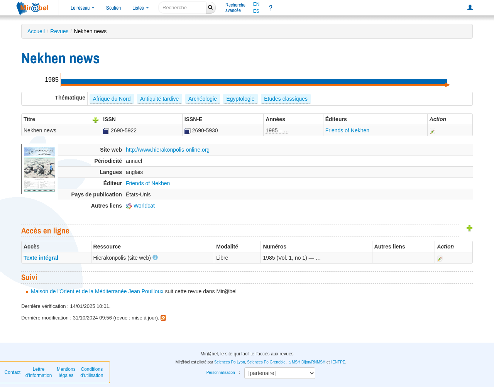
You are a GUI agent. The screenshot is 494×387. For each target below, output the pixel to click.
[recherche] (182, 7)
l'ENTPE (338, 362)
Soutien (113, 7)
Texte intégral (41, 258)
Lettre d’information (38, 372)
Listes (140, 7)
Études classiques (286, 99)
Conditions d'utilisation (91, 372)
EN (256, 4)
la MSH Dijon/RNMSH (306, 362)
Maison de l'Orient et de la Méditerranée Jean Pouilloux (97, 291)
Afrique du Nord (111, 99)
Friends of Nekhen (347, 130)
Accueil (36, 31)
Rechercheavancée (235, 8)
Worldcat (140, 206)
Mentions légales (66, 372)
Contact (12, 372)
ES (256, 11)
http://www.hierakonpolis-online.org (168, 150)
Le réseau (83, 7)
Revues (59, 31)
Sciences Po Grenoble (266, 362)
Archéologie (202, 99)
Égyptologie (240, 99)
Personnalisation (220, 372)
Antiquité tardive (159, 99)
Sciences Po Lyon (229, 362)
